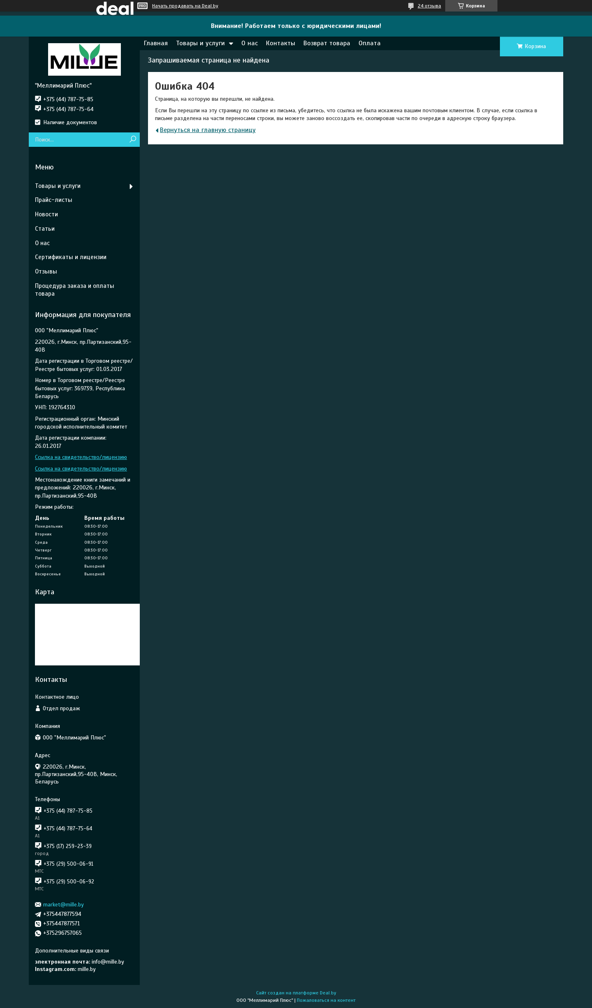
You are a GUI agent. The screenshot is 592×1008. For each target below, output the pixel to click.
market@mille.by (63, 904)
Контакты (280, 43)
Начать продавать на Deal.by (185, 6)
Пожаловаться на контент (326, 1000)
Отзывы (46, 271)
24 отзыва (429, 6)
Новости (46, 214)
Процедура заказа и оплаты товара (74, 289)
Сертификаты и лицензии (70, 257)
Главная (156, 43)
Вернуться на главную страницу (208, 130)
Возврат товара (326, 43)
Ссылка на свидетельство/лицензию (81, 457)
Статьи (45, 228)
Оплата (369, 43)
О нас (249, 43)
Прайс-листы (53, 200)
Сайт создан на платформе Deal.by (296, 993)
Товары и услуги (200, 43)
